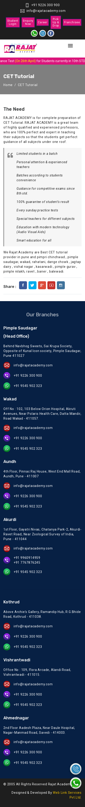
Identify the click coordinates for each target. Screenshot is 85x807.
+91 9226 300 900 (42, 5)
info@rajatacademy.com (43, 11)
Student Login (12, 22)
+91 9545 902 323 (28, 386)
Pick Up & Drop (56, 22)
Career (42, 22)
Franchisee (72, 22)
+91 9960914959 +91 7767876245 (27, 560)
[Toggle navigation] (70, 46)
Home (8, 85)
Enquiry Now (28, 22)
